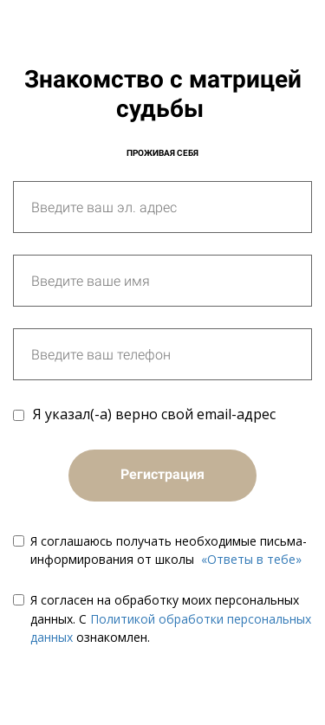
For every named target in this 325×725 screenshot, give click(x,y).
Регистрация (162, 474)
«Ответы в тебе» (251, 559)
